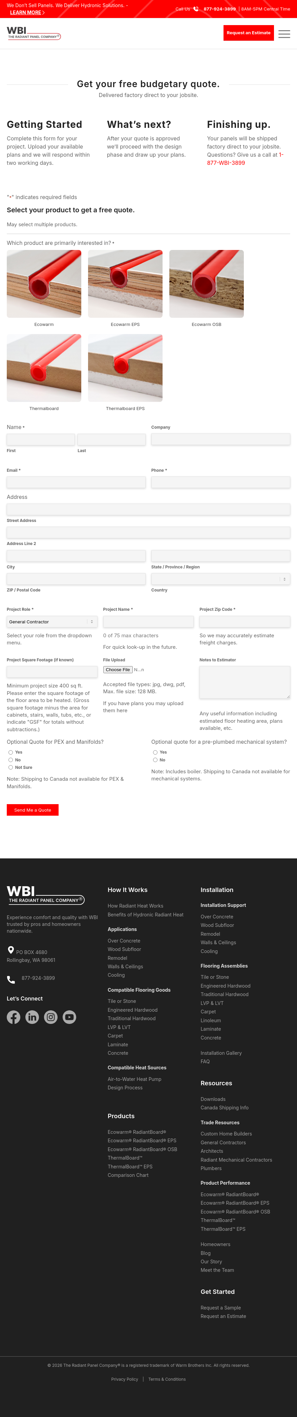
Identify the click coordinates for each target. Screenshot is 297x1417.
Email (14, 470)
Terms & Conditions (167, 1379)
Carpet (115, 1036)
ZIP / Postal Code (23, 590)
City (11, 566)
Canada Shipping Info (224, 1107)
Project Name (118, 609)
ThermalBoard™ (125, 1158)
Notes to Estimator (217, 659)
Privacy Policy (124, 1379)
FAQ (205, 1061)
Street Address (21, 520)
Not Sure (24, 767)
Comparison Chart (128, 1175)
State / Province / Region (175, 566)
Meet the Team (217, 1270)
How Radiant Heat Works (135, 906)
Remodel (117, 958)
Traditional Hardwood (132, 1018)
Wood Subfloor (124, 949)
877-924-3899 (220, 9)
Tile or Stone (122, 1001)
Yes (18, 752)
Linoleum (210, 1020)
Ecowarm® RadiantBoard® (137, 1132)
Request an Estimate (223, 1316)
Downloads (213, 1099)
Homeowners (215, 1244)
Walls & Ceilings (125, 966)
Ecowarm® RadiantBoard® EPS (142, 1140)
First (11, 450)
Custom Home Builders (226, 1134)
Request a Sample (220, 1308)
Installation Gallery (221, 1053)
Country (159, 590)
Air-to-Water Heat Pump (135, 1079)
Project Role (20, 609)
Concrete (118, 1053)
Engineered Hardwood (132, 1010)
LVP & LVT (119, 1027)
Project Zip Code (217, 609)
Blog (205, 1253)
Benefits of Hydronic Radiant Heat (146, 914)
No (18, 759)
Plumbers (210, 1168)
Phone (159, 470)
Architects (211, 1151)
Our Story (211, 1261)
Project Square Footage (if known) (40, 659)
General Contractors (223, 1142)
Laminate (118, 1044)
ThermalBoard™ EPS (130, 1166)
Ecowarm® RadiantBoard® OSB (142, 1149)
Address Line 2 (21, 543)
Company (160, 427)
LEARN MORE (25, 12)
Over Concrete (124, 941)
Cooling (116, 975)
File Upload (114, 659)
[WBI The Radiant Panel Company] (34, 33)
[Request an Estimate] (249, 33)
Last (82, 450)
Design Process (125, 1087)
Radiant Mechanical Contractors (236, 1160)
